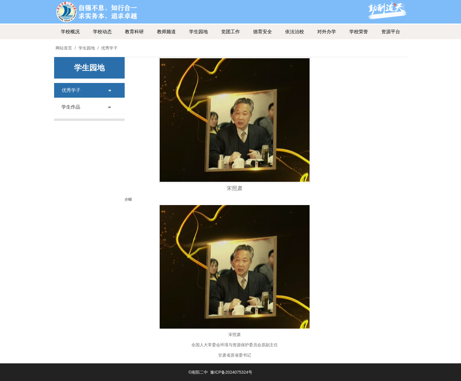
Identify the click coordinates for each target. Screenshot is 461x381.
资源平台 (390, 31)
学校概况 (70, 31)
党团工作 (230, 31)
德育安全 (262, 31)
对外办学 (326, 31)
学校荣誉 (358, 31)
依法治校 (294, 31)
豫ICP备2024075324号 (231, 372)
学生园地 (198, 31)
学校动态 (102, 31)
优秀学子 (109, 48)
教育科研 (134, 31)
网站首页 (64, 48)
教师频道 (166, 31)
